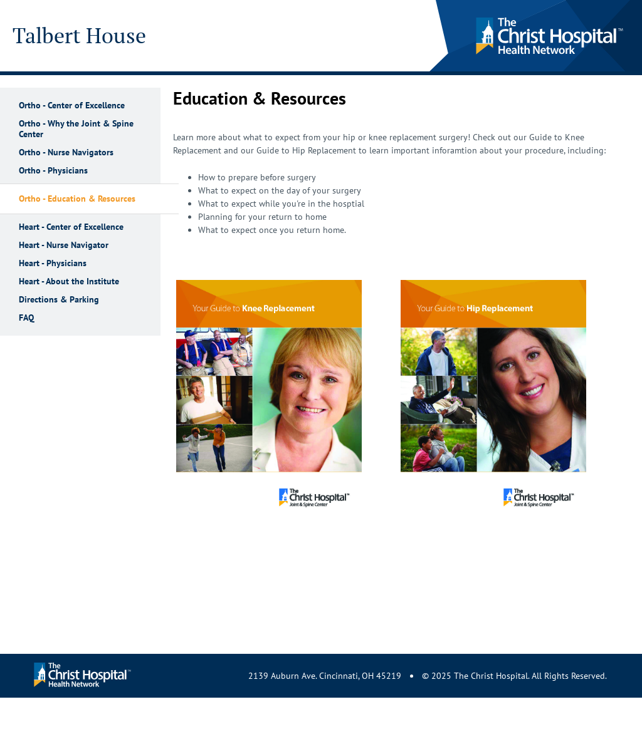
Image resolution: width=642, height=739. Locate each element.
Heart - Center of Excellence (71, 227)
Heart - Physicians (53, 263)
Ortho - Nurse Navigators (66, 152)
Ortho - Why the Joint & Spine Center (76, 129)
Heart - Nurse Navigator (63, 245)
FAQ (26, 318)
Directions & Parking (59, 299)
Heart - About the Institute (69, 281)
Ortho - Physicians (53, 170)
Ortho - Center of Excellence (72, 105)
